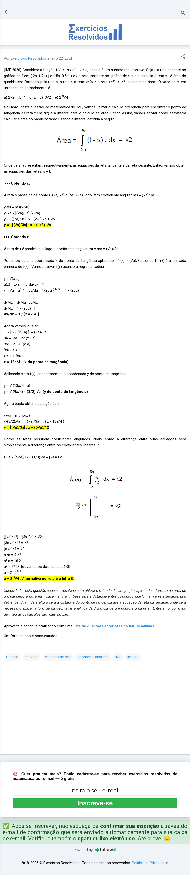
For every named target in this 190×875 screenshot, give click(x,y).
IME (118, 657)
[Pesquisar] (183, 13)
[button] (183, 56)
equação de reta (58, 657)
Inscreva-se (95, 803)
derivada (31, 657)
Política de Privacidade (150, 863)
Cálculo (12, 657)
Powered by (95, 850)
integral (133, 657)
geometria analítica (93, 657)
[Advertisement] (95, 712)
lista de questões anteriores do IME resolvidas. (114, 626)
